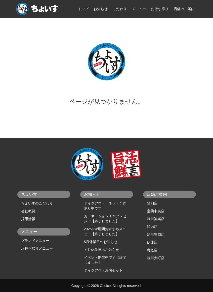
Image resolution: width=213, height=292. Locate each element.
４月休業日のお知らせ (101, 250)
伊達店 (152, 242)
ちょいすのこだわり (37, 203)
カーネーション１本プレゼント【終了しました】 (105, 218)
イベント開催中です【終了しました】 (105, 260)
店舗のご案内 (184, 9)
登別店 (152, 203)
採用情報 (28, 219)
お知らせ (101, 9)
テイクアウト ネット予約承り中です (105, 205)
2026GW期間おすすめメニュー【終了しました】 (105, 231)
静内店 (152, 227)
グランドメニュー (35, 241)
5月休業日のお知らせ (101, 242)
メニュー (139, 9)
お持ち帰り (159, 9)
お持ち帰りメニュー (37, 248)
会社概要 (28, 211)
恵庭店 (152, 250)
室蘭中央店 (155, 211)
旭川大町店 (155, 258)
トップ (83, 9)
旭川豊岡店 (155, 234)
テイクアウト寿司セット (103, 270)
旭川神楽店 (155, 219)
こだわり (120, 9)
